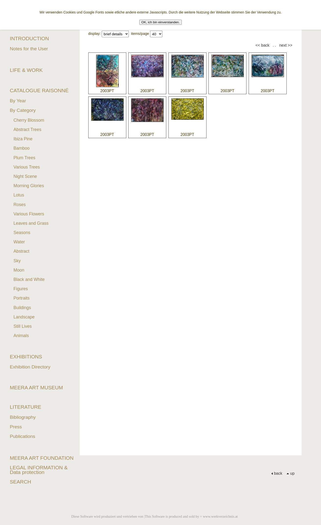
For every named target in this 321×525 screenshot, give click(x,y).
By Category (23, 110)
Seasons (21, 232)
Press (16, 426)
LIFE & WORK (26, 70)
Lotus (18, 195)
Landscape (24, 317)
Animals (21, 335)
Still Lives (22, 326)
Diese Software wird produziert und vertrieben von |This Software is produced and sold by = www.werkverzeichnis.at (154, 516)
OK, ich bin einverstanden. (160, 22)
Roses (19, 204)
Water (19, 241)
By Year (18, 100)
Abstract (21, 251)
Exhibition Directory (30, 366)
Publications (22, 436)
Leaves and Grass (31, 223)
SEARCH (20, 482)
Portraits (21, 298)
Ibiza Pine (22, 138)
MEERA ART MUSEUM (36, 387)
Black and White (29, 279)
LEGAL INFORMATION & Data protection (39, 470)
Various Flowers (28, 213)
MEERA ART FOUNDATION (42, 458)
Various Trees (26, 167)
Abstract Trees (27, 129)
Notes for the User (29, 48)
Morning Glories (28, 185)
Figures (20, 288)
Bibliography (23, 417)
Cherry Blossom (28, 120)
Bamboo (21, 148)
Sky (17, 260)
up (290, 473)
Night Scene (25, 176)
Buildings (22, 307)
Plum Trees (24, 157)
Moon (18, 270)
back (276, 473)
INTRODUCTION (29, 38)
